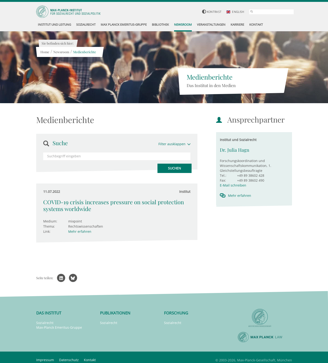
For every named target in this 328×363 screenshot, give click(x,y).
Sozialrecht (44, 323)
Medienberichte (84, 52)
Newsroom (61, 52)
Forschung (176, 313)
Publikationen (115, 313)
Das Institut (48, 313)
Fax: (223, 180)
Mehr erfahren (79, 231)
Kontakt (90, 360)
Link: (46, 231)
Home (44, 52)
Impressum (45, 360)
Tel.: (223, 175)
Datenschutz (69, 360)
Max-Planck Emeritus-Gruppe (59, 327)
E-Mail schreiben (233, 185)
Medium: (50, 221)
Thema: (49, 226)
